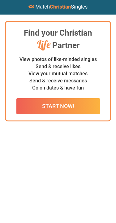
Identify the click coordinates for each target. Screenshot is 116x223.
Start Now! (58, 106)
